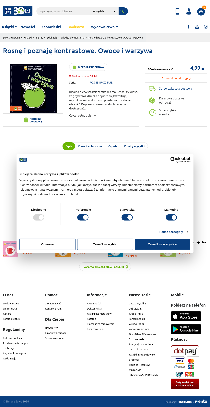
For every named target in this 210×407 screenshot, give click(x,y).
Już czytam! (135, 308)
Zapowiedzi (51, 26)
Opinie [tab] (113, 146)
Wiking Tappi (136, 323)
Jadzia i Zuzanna (138, 349)
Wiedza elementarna (73, 37)
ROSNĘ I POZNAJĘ (100, 82)
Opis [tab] (69, 146)
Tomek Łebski (137, 318)
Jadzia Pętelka (137, 303)
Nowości (27, 26)
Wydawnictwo (103, 26)
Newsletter (51, 327)
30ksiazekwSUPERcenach (143, 375)
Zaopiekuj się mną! (139, 329)
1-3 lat (39, 37)
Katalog (91, 318)
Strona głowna (11, 37)
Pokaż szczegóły (171, 231)
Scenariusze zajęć (55, 338)
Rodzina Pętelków (139, 364)
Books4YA (75, 26)
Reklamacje (9, 358)
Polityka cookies (12, 338)
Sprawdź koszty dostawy (175, 88)
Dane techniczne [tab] (90, 146)
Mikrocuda (135, 369)
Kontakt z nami (53, 308)
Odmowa (47, 244)
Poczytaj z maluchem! (141, 344)
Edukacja (52, 37)
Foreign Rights (11, 318)
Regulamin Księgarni (14, 353)
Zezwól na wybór (105, 244)
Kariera (7, 313)
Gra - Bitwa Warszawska (143, 334)
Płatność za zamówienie (100, 323)
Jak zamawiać (53, 303)
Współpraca (10, 308)
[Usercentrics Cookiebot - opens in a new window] (173, 160)
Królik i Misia (136, 313)
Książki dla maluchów (99, 313)
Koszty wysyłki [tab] (134, 146)
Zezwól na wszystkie (162, 244)
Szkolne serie (136, 339)
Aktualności (93, 303)
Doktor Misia (94, 308)
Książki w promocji (55, 332)
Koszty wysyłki (95, 329)
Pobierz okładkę (36, 120)
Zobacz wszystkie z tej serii (104, 266)
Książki (8, 26)
